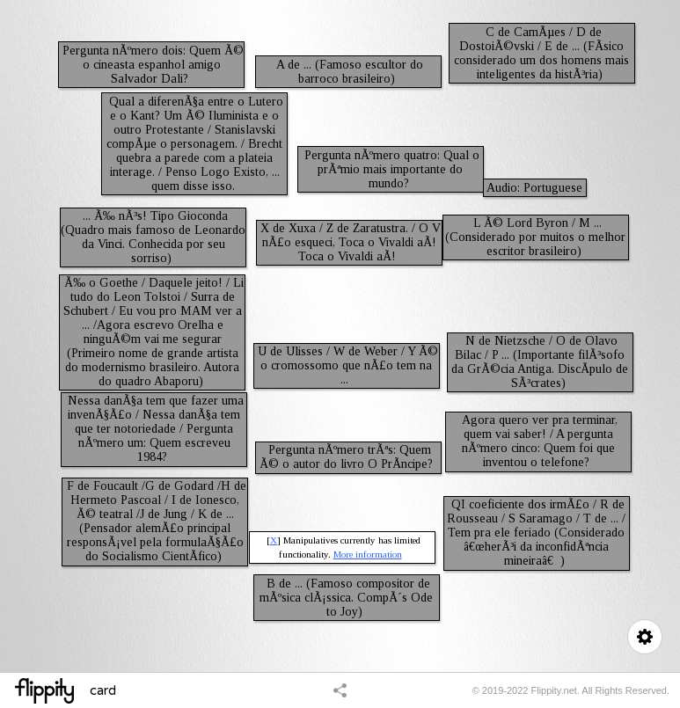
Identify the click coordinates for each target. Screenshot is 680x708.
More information (367, 554)
